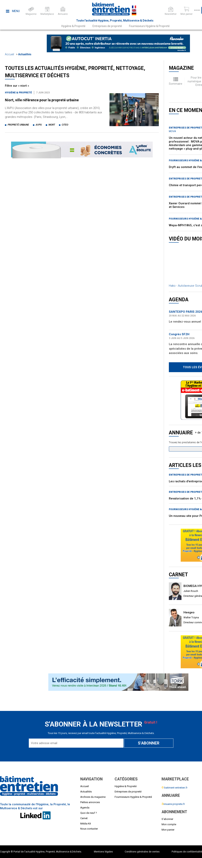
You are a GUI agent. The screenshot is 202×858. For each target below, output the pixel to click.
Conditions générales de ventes (142, 851)
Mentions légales (103, 851)
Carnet (84, 818)
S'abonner (167, 819)
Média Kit (85, 823)
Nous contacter (89, 828)
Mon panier (168, 829)
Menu (13, 11)
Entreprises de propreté (107, 26)
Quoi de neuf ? (88, 812)
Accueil (9, 54)
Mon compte (169, 824)
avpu (39, 124)
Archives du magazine (93, 796)
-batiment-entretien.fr (174, 787)
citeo (65, 124)
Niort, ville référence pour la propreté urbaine (42, 100)
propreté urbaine (18, 124)
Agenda (84, 807)
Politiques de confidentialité (187, 851)
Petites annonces (90, 802)
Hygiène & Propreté (73, 26)
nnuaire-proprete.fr (173, 804)
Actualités (24, 54)
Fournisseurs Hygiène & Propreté (149, 26)
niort (52, 124)
